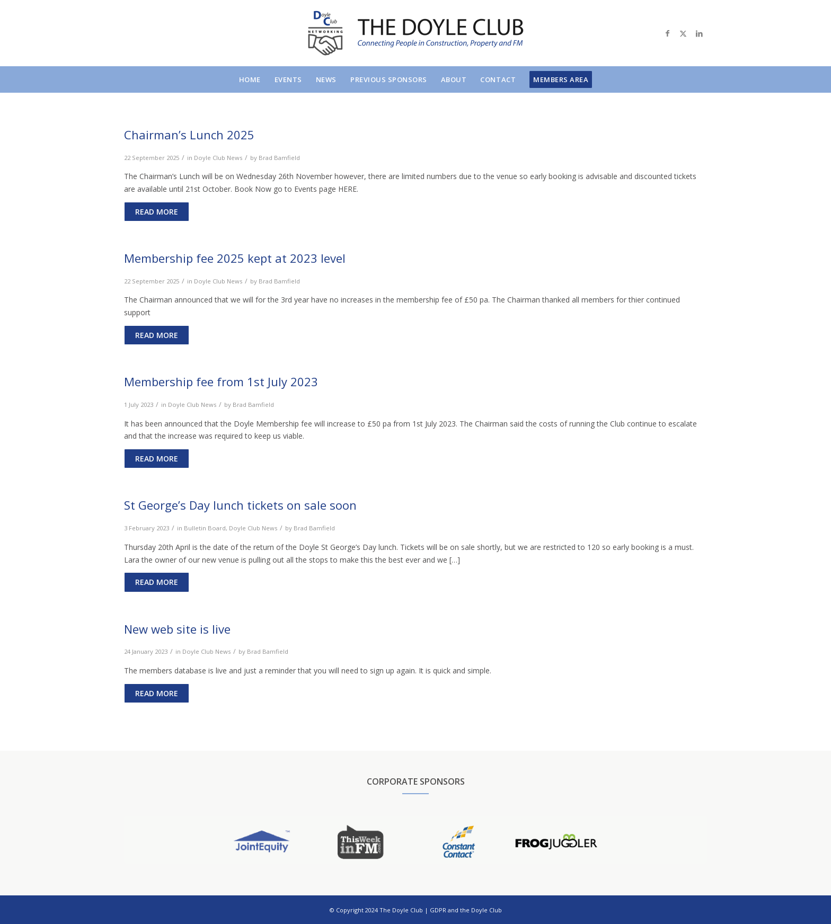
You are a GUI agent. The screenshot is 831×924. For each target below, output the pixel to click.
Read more (156, 212)
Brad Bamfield (279, 158)
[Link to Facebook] (667, 33)
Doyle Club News (218, 158)
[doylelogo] (415, 33)
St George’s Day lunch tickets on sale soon (240, 505)
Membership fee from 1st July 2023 (221, 381)
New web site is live (177, 629)
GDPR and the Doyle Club (466, 910)
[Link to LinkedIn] (699, 33)
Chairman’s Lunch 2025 (189, 135)
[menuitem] (250, 79)
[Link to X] (683, 33)
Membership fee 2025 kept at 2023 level (235, 258)
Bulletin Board (205, 528)
